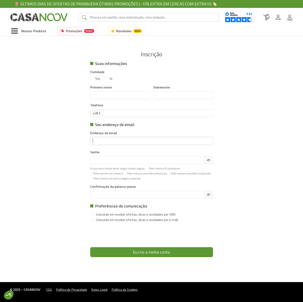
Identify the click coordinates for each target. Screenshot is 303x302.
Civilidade (97, 71)
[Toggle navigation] (28, 31)
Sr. (111, 78)
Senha (94, 152)
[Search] (152, 17)
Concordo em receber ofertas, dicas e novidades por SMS (136, 214)
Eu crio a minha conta (151, 252)
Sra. (97, 78)
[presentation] (121, 236)
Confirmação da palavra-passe (113, 186)
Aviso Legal (99, 289)
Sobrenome (161, 87)
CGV (49, 289)
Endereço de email (103, 132)
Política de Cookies (125, 289)
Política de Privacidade (71, 289)
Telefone (96, 105)
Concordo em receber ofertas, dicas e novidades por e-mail (137, 219)
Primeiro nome (101, 87)
